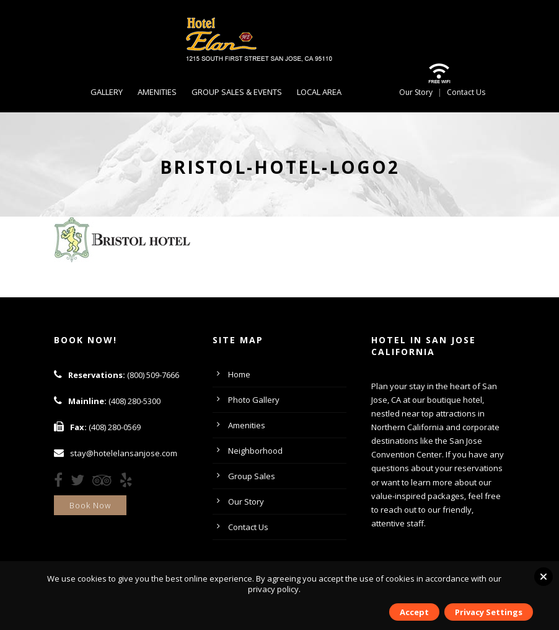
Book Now (90, 505)
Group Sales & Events (236, 91)
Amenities (157, 91)
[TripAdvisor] (105, 482)
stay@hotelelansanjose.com (123, 453)
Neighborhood (255, 450)
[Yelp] (129, 482)
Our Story (416, 92)
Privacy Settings (488, 612)
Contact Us (466, 92)
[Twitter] (80, 482)
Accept (414, 612)
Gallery (106, 91)
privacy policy (273, 589)
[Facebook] (61, 482)
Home (239, 374)
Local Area (319, 91)
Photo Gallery (254, 399)
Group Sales (251, 476)
